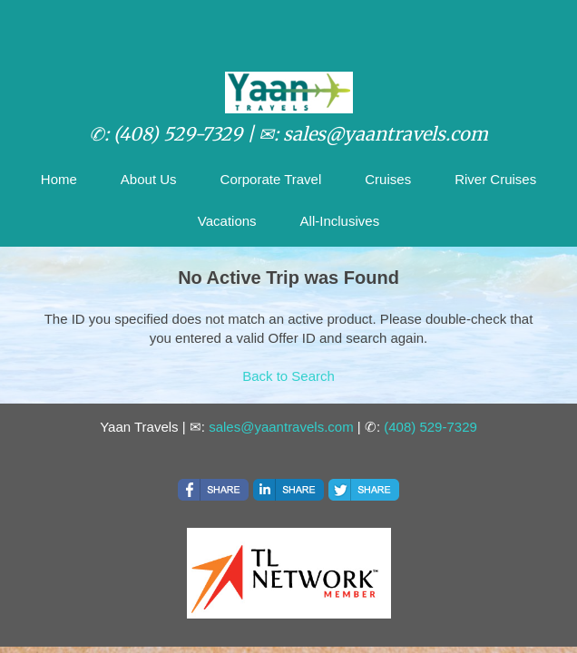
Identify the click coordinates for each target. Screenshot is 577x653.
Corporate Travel (271, 179)
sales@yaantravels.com (281, 426)
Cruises (388, 179)
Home (59, 179)
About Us (149, 179)
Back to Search (288, 376)
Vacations (227, 221)
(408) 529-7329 (430, 426)
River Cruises (495, 179)
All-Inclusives (340, 221)
